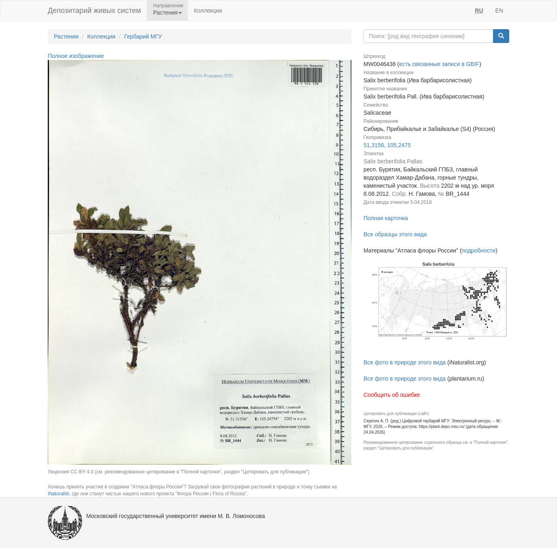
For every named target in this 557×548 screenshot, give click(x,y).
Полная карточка (386, 218)
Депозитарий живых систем (94, 10)
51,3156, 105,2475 (387, 145)
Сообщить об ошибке (392, 395)
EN (499, 10)
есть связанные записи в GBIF (439, 64)
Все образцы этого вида (395, 234)
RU (479, 10)
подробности (478, 250)
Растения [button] (167, 12)
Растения (66, 36)
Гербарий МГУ (143, 36)
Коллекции (208, 10)
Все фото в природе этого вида (405, 362)
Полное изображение (76, 56)
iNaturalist (58, 494)
